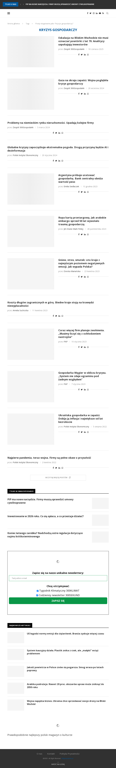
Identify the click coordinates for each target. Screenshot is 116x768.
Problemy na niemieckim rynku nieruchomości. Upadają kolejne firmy (50, 122)
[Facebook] (87, 13)
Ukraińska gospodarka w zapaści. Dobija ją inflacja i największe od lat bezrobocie (80, 419)
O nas (39, 753)
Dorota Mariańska (72, 271)
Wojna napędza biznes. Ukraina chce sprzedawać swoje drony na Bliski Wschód (66, 702)
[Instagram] (94, 13)
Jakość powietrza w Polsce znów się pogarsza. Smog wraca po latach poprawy (65, 669)
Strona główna (13, 23)
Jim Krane (68, 229)
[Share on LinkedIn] (85, 54)
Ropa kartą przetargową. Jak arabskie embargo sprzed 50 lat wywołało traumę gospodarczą (82, 221)
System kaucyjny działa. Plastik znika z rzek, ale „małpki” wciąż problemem (62, 652)
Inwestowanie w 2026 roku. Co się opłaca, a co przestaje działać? (45, 516)
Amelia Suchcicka (20, 310)
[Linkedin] (97, 13)
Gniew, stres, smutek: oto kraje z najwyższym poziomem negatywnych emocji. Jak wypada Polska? (81, 263)
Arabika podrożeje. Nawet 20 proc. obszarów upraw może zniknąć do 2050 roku (65, 686)
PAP (66, 341)
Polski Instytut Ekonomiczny (25, 155)
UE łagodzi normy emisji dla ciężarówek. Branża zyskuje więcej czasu (65, 633)
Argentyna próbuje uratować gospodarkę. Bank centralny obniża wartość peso (80, 178)
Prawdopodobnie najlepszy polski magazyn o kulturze (43, 728)
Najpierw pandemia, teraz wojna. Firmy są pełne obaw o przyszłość (49, 457)
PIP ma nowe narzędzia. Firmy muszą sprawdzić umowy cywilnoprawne (60, 4)
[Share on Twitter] (82, 54)
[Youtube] (100, 13)
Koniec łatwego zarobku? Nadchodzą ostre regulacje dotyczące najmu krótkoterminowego (45, 534)
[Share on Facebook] (78, 54)
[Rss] (103, 13)
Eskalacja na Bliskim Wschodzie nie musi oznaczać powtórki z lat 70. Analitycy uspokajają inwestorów (83, 41)
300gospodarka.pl (67, 758)
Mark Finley (78, 229)
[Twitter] (90, 13)
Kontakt (51, 753)
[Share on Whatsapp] (88, 54)
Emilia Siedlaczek (71, 186)
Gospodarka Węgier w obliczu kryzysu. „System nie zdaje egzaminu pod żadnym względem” (82, 376)
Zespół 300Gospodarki (74, 49)
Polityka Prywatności (69, 753)
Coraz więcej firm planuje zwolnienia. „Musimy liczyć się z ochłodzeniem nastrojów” (81, 334)
